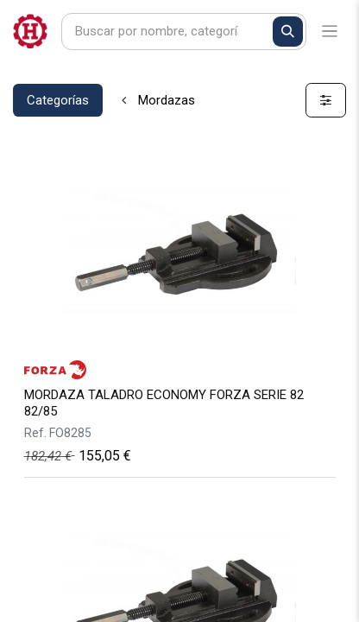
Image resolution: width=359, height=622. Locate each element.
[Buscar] (288, 31)
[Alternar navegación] (330, 31)
